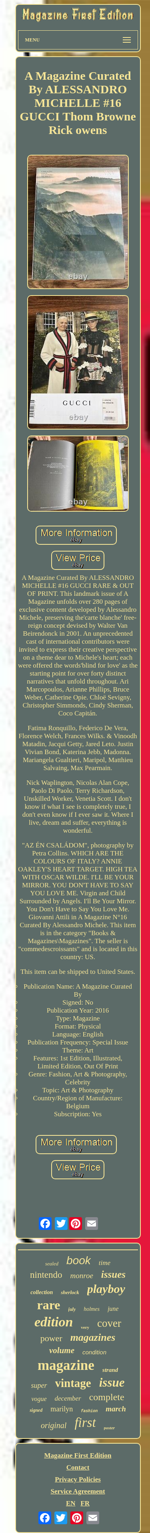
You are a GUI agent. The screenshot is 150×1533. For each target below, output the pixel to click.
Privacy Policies (78, 1479)
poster (109, 1427)
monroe (81, 1275)
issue (112, 1382)
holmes (92, 1309)
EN (71, 1503)
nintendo (46, 1275)
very (85, 1327)
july (72, 1309)
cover (109, 1323)
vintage (73, 1383)
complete (106, 1397)
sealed (51, 1264)
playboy (106, 1288)
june (113, 1308)
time (104, 1263)
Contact (78, 1467)
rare (48, 1305)
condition (94, 1352)
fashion (89, 1411)
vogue (38, 1398)
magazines (93, 1337)
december (68, 1398)
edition (53, 1321)
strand (110, 1370)
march (116, 1409)
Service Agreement (77, 1491)
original (53, 1425)
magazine (66, 1365)
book (78, 1260)
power (51, 1338)
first (85, 1422)
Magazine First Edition (77, 1455)
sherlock (70, 1292)
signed (36, 1410)
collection (41, 1292)
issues (113, 1274)
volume (61, 1350)
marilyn (61, 1409)
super (39, 1385)
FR (85, 1503)
